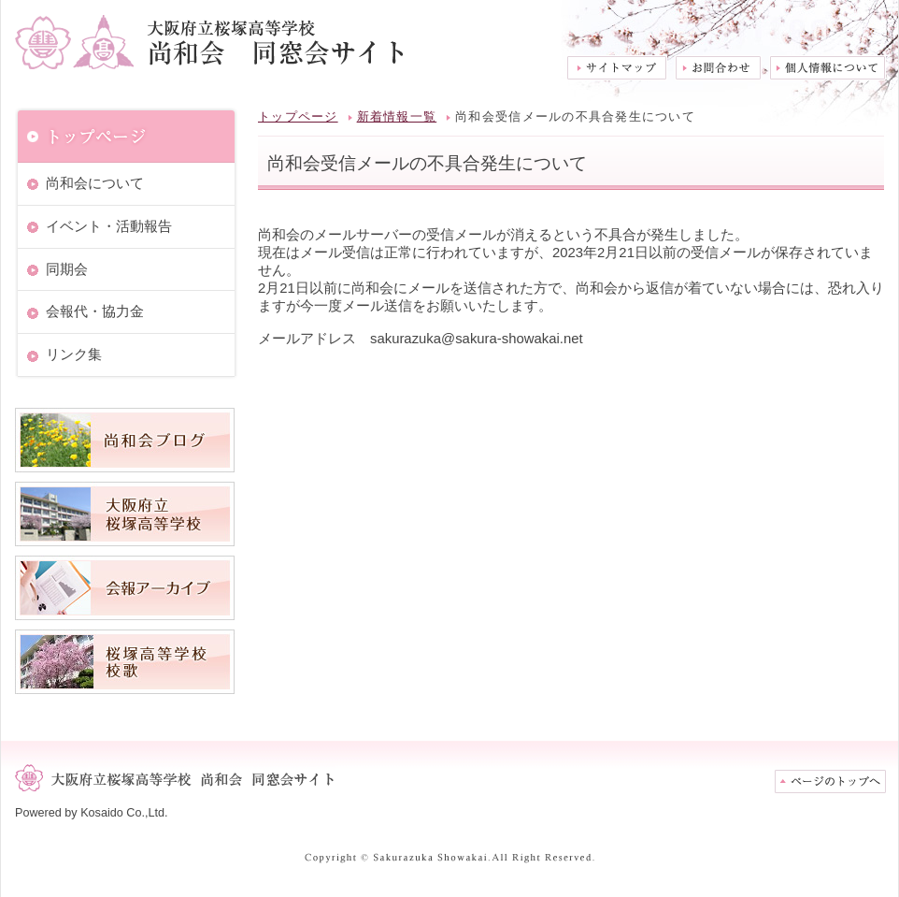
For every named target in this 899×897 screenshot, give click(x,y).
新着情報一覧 (397, 116)
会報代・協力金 (95, 311)
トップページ (298, 116)
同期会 (67, 269)
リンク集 (74, 354)
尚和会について (95, 183)
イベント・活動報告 (109, 226)
